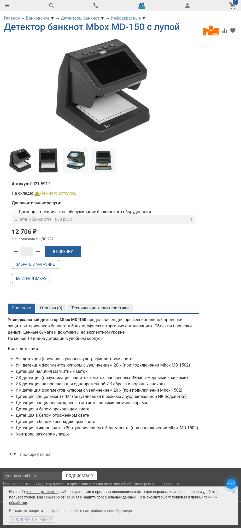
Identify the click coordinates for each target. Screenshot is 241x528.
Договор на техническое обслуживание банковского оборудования (81, 211)
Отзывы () (51, 307)
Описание (21, 307)
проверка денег (35, 454)
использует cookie (41, 492)
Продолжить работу (32, 520)
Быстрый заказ (31, 278)
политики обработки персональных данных (141, 484)
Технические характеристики (100, 307)
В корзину (63, 252)
